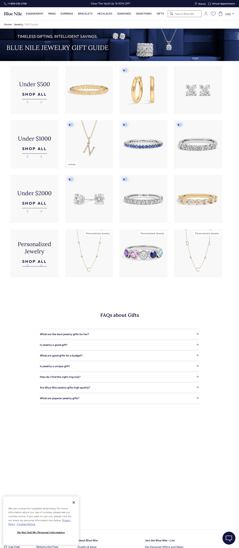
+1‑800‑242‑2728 (17, 3)
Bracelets (85, 13)
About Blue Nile (88, 540)
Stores (202, 3)
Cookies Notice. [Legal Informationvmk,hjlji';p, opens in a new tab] (26, 524)
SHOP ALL (34, 94)
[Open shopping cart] (220, 13)
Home (8, 24)
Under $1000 (34, 138)
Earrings (67, 13)
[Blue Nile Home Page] (13, 14)
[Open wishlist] (213, 13)
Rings (52, 13)
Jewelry (18, 24)
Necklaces (104, 13)
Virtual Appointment (223, 3)
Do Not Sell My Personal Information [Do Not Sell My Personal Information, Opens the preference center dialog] (41, 532)
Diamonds (124, 13)
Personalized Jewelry (34, 247)
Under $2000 (34, 193)
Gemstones (144, 13)
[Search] (171, 14)
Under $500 (34, 84)
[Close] (73, 502)
